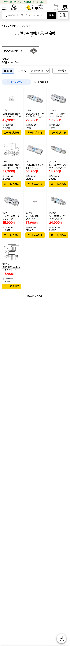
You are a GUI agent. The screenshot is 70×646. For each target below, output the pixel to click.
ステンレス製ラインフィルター (57, 115)
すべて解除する (41, 82)
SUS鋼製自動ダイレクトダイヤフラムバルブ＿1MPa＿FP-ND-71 (11, 115)
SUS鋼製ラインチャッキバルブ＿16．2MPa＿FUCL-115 (35, 166)
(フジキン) (35, 36)
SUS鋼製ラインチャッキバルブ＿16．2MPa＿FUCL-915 (58, 166)
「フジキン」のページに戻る (16, 26)
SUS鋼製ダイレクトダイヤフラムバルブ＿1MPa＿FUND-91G (11, 269)
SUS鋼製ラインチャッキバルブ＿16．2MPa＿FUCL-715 (35, 115)
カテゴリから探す (63, 15)
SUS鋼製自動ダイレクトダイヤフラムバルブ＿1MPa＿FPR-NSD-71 (11, 166)
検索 (51, 15)
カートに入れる (11, 133)
